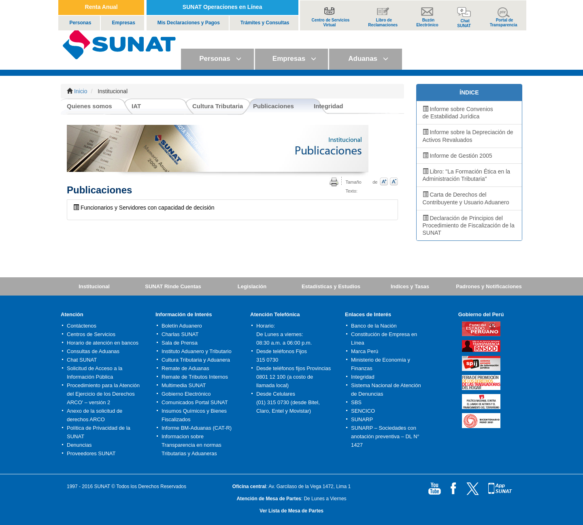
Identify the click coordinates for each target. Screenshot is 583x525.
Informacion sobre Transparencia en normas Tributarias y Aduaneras (191, 444)
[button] (217, 59)
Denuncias (79, 445)
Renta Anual (101, 7)
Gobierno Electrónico (186, 394)
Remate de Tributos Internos (195, 377)
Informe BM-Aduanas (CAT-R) (197, 428)
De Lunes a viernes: (279, 334)
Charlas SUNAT (180, 334)
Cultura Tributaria (217, 106)
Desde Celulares (275, 394)
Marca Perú (364, 351)
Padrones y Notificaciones (489, 286)
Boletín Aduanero (182, 326)
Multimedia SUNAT (184, 385)
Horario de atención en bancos (102, 343)
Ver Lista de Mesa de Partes (291, 511)
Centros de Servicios (91, 334)
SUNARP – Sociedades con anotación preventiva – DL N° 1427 (385, 436)
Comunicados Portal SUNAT (195, 402)
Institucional (94, 286)
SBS (356, 402)
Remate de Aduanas (185, 368)
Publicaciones (273, 106)
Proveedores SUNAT (91, 453)
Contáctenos (81, 326)
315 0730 (267, 360)
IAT (136, 106)
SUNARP (362, 419)
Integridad (328, 106)
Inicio (80, 91)
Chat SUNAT (82, 360)
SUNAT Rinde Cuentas (173, 286)
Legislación (252, 286)
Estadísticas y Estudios (331, 286)
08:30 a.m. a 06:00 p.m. (284, 343)
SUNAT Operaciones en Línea (222, 7)
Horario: (265, 326)
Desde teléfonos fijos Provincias (293, 368)
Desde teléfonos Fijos (281, 351)
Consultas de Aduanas (93, 351)
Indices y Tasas (410, 286)
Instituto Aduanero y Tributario (197, 351)
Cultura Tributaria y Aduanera (196, 360)
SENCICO (363, 411)
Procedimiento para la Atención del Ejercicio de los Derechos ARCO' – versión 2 (103, 393)
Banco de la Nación (374, 326)
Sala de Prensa (180, 343)
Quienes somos (89, 106)
